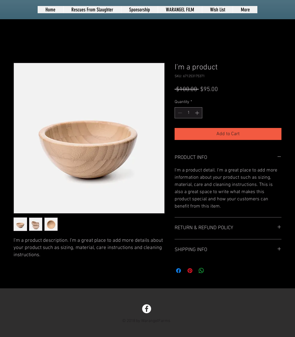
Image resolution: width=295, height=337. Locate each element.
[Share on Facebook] (178, 270)
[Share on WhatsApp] (201, 270)
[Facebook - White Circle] (146, 308)
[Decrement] (179, 113)
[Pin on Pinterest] (190, 270)
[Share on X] (212, 270)
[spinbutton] (188, 113)
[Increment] (197, 113)
